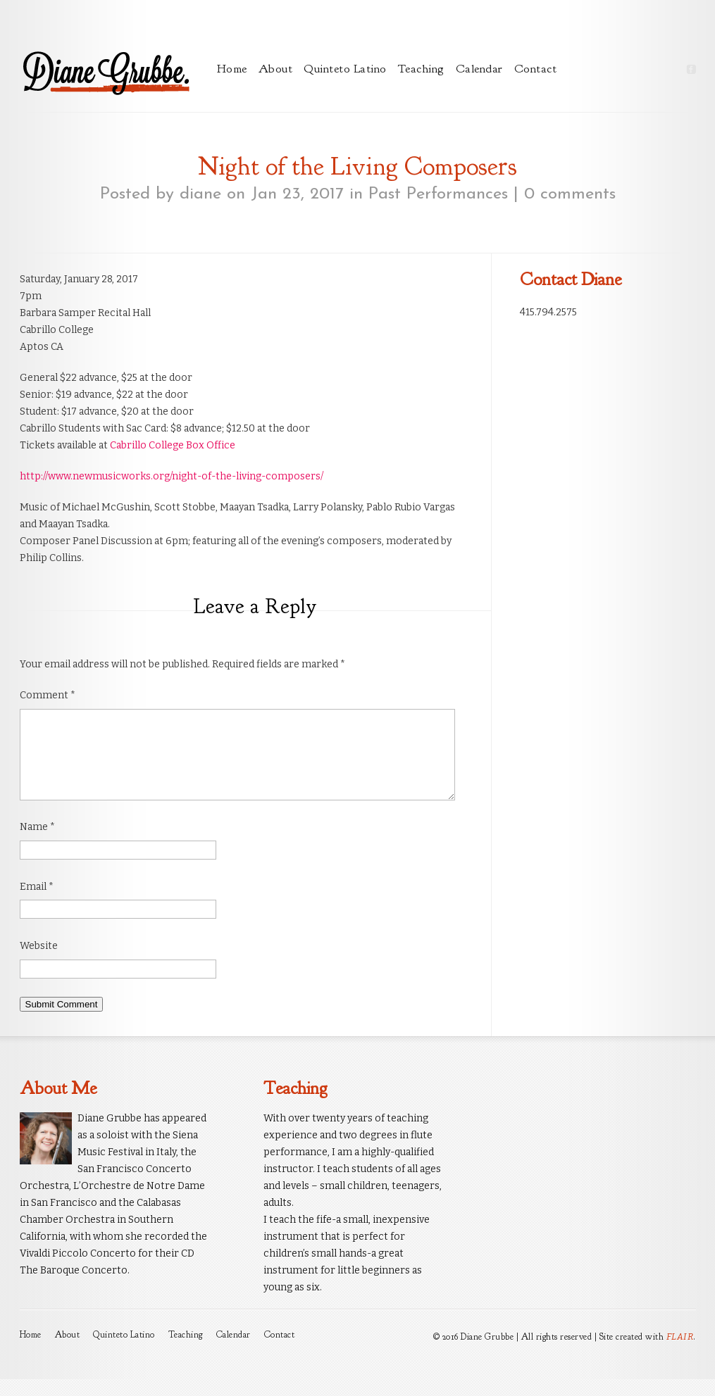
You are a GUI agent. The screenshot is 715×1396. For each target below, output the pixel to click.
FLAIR (680, 1353)
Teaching (421, 68)
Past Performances (438, 194)
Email (37, 904)
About (276, 68)
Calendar (479, 68)
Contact (535, 68)
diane (200, 194)
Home (232, 68)
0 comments (570, 194)
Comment (47, 695)
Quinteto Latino (345, 68)
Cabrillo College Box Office (172, 445)
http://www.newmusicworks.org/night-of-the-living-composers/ (171, 476)
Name (37, 844)
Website (39, 963)
